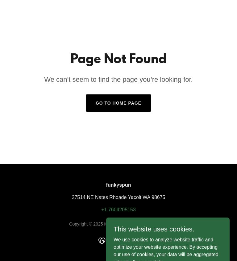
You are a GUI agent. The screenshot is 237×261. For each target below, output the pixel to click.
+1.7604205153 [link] (118, 209)
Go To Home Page (118, 103)
